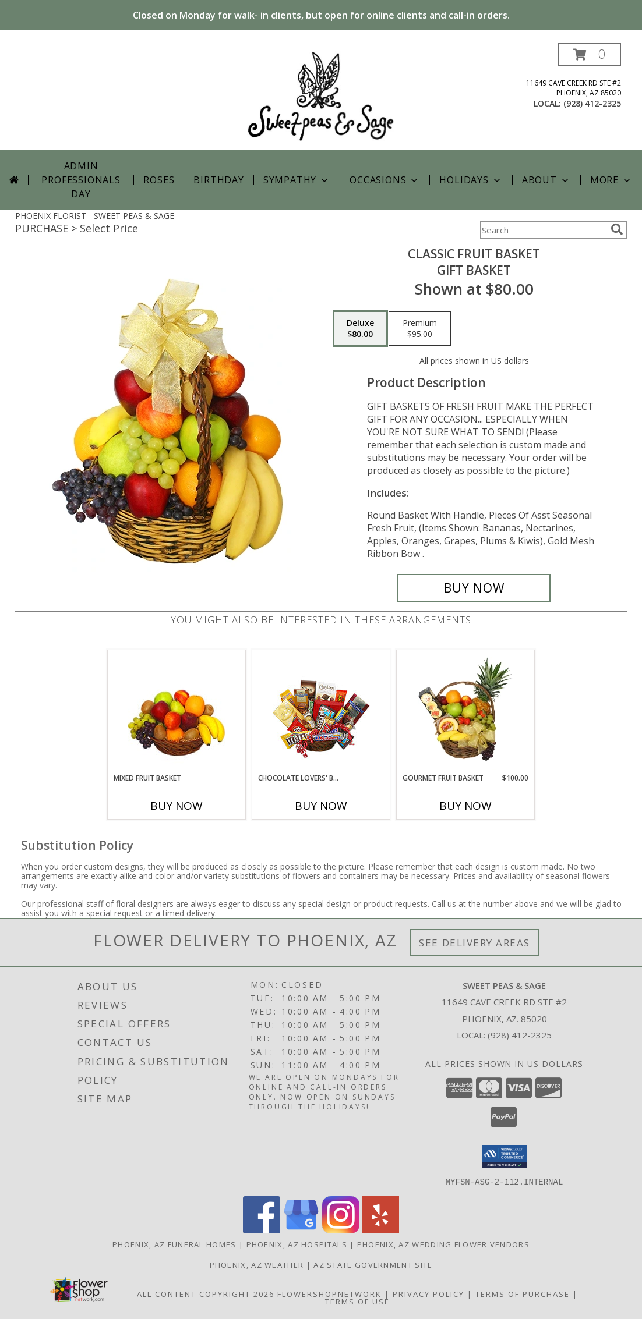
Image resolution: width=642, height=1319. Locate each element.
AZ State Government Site (372, 1264)
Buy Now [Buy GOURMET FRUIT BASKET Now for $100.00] (465, 805)
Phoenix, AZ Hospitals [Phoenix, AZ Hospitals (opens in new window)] (296, 1244)
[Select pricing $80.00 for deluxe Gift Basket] (360, 329)
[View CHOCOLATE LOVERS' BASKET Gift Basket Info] (321, 712)
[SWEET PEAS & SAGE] (321, 96)
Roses (158, 179)
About (546, 179)
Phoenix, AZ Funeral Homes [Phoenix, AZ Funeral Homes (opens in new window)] (174, 1244)
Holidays (470, 179)
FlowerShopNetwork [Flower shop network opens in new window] (329, 1293)
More (611, 179)
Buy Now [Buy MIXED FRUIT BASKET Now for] (176, 805)
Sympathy (296, 179)
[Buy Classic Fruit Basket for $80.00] (474, 588)
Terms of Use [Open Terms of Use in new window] (357, 1301)
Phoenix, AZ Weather (257, 1264)
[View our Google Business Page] (301, 1229)
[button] (589, 54)
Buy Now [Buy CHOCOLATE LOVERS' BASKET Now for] (321, 805)
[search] (617, 229)
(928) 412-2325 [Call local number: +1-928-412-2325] (592, 103)
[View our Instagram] (340, 1229)
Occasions (385, 179)
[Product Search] (543, 230)
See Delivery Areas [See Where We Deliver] (474, 942)
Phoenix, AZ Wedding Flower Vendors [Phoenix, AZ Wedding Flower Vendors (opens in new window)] (443, 1244)
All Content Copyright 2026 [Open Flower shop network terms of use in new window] (205, 1293)
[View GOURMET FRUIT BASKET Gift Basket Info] (465, 711)
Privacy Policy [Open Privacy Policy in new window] (428, 1293)
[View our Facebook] (261, 1229)
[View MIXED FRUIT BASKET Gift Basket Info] (176, 712)
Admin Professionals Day (80, 179)
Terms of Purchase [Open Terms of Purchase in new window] (522, 1293)
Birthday (218, 179)
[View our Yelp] (380, 1229)
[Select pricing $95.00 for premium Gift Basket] (419, 329)
